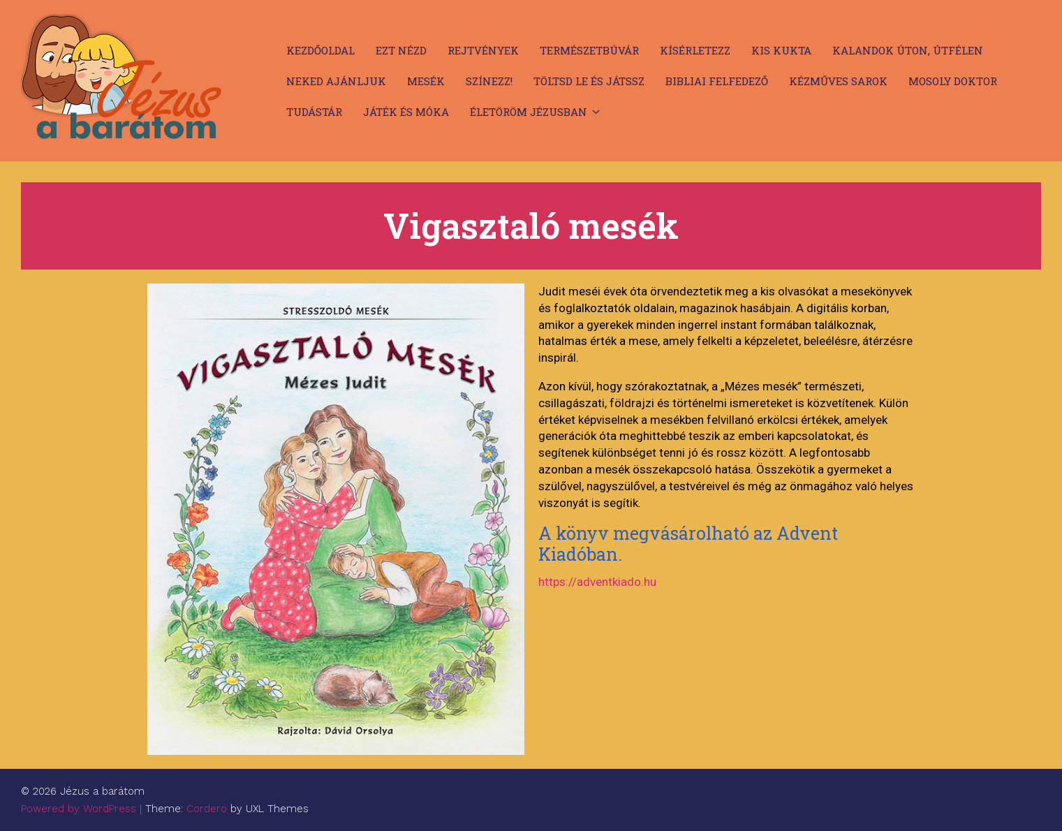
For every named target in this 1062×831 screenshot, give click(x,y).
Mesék (426, 81)
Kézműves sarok (838, 81)
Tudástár (314, 112)
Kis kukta (781, 50)
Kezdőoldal (320, 50)
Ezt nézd (401, 50)
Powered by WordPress (78, 808)
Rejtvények (483, 50)
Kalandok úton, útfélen (907, 50)
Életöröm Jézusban (528, 112)
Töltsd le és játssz (588, 81)
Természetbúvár (589, 50)
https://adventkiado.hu (597, 582)
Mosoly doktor (952, 81)
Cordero (206, 808)
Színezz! (489, 81)
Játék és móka (406, 112)
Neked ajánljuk (336, 81)
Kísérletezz (695, 50)
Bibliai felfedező (716, 81)
